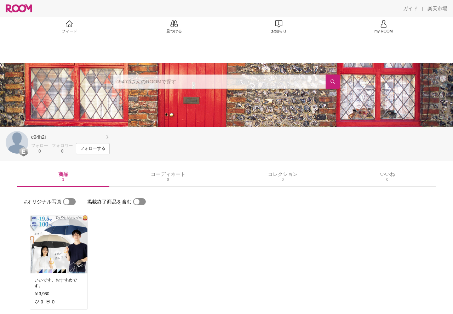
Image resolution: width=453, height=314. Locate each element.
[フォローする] (93, 148)
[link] (58, 244)
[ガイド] (410, 8)
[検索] (333, 82)
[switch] (69, 201)
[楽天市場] (437, 8)
